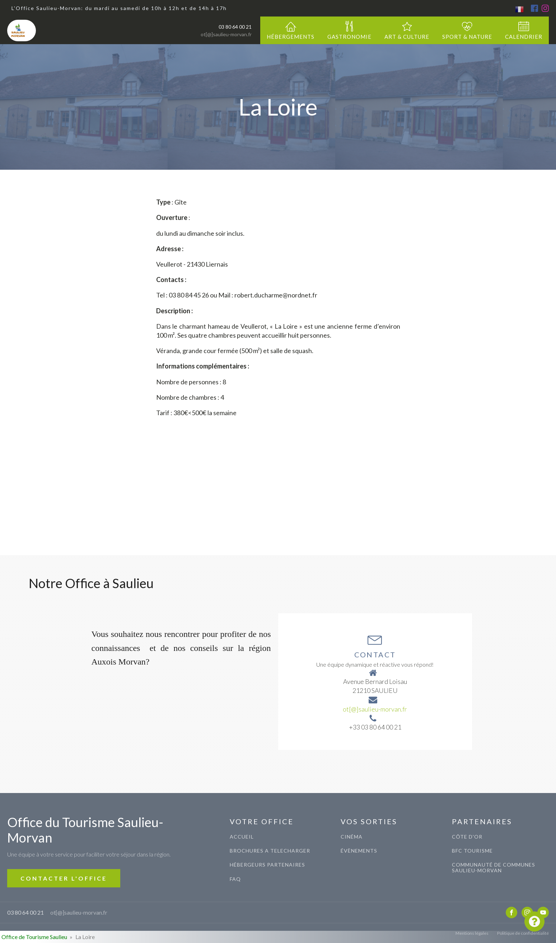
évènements (359, 850)
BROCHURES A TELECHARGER (270, 850)
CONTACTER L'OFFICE (63, 878)
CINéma (352, 836)
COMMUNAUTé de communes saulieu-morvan (493, 867)
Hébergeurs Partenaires (267, 864)
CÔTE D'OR (467, 836)
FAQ (235, 879)
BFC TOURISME (472, 850)
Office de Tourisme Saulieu (34, 936)
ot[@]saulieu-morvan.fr (226, 34)
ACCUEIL (242, 836)
